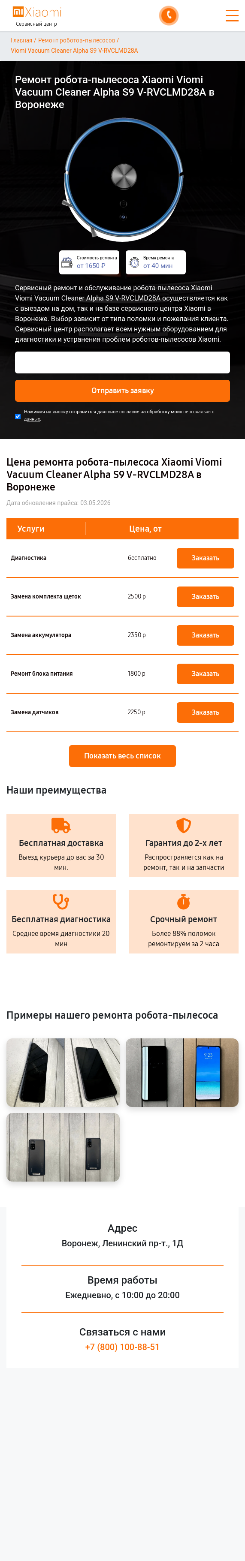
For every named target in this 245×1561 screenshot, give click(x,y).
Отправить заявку (122, 390)
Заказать (205, 558)
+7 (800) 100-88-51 (122, 1347)
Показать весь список (122, 756)
